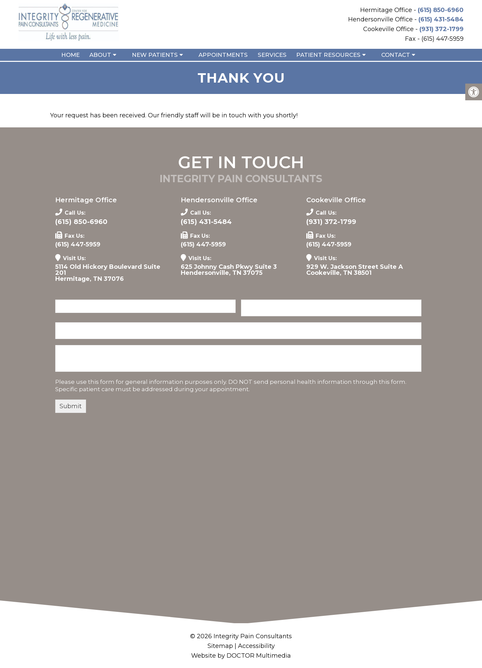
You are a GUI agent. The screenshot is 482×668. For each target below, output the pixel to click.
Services (272, 54)
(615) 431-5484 (441, 19)
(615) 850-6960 (441, 10)
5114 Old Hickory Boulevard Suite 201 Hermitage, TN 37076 (107, 273)
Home (70, 54)
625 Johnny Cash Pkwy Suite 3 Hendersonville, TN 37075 (229, 270)
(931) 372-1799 (441, 29)
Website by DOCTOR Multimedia (241, 655)
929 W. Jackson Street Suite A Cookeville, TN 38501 (354, 270)
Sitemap (220, 646)
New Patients (155, 54)
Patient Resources (328, 54)
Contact (395, 54)
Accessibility (256, 646)
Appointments (223, 54)
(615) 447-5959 (77, 244)
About (100, 54)
